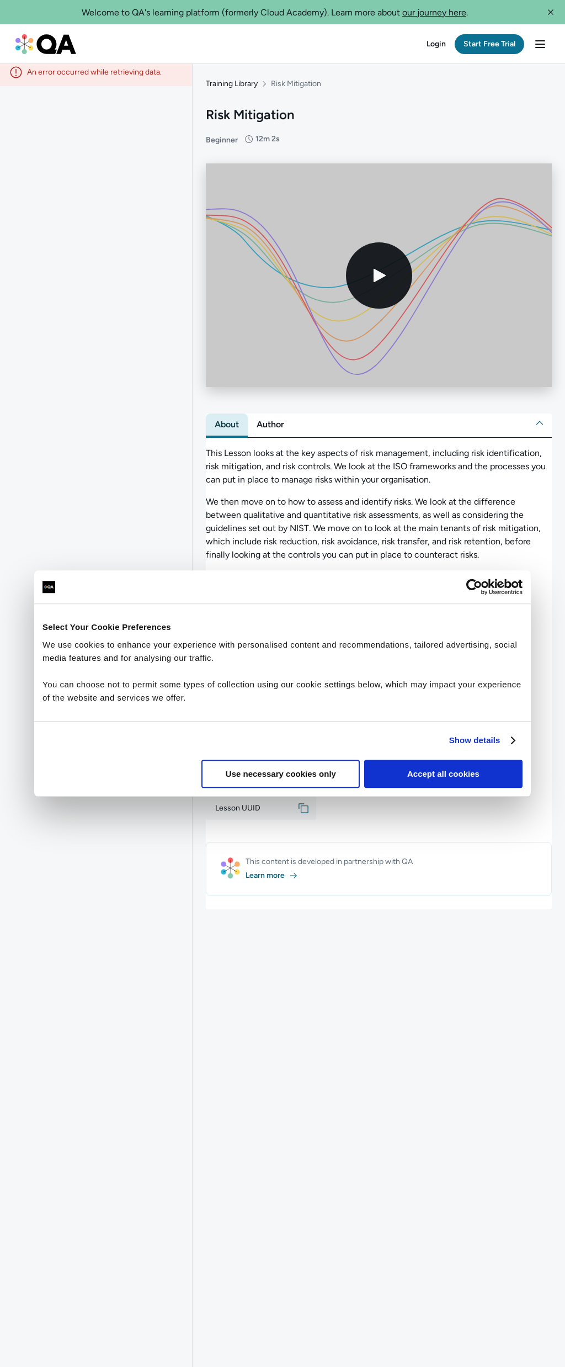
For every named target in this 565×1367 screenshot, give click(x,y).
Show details (474, 740)
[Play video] (379, 281)
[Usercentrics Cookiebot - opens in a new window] (474, 587)
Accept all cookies (443, 773)
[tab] (227, 430)
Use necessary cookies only (281, 773)
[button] (550, 12)
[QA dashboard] (46, 44)
